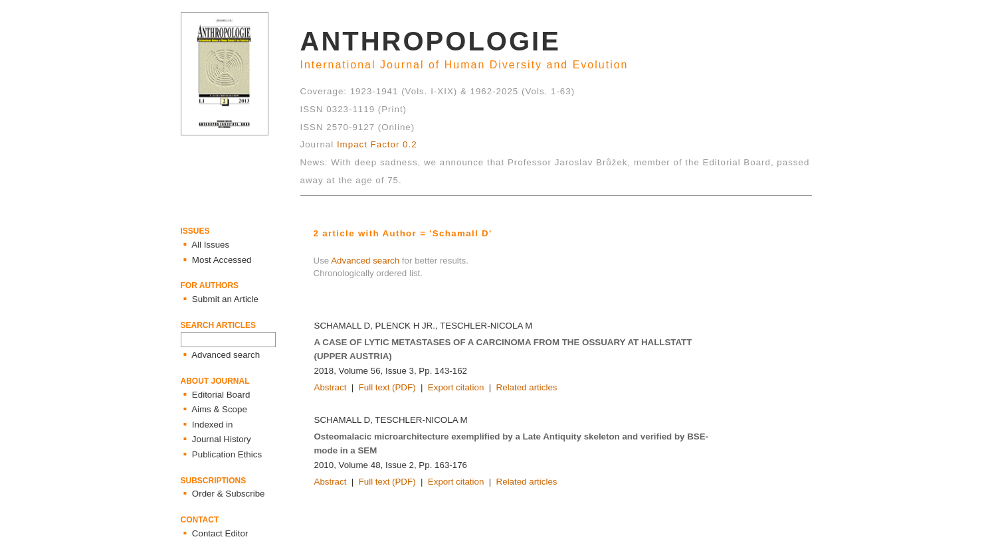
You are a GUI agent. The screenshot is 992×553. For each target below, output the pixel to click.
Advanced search (365, 261)
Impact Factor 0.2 (377, 144)
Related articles (526, 387)
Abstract (330, 387)
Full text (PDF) (387, 387)
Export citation (456, 387)
